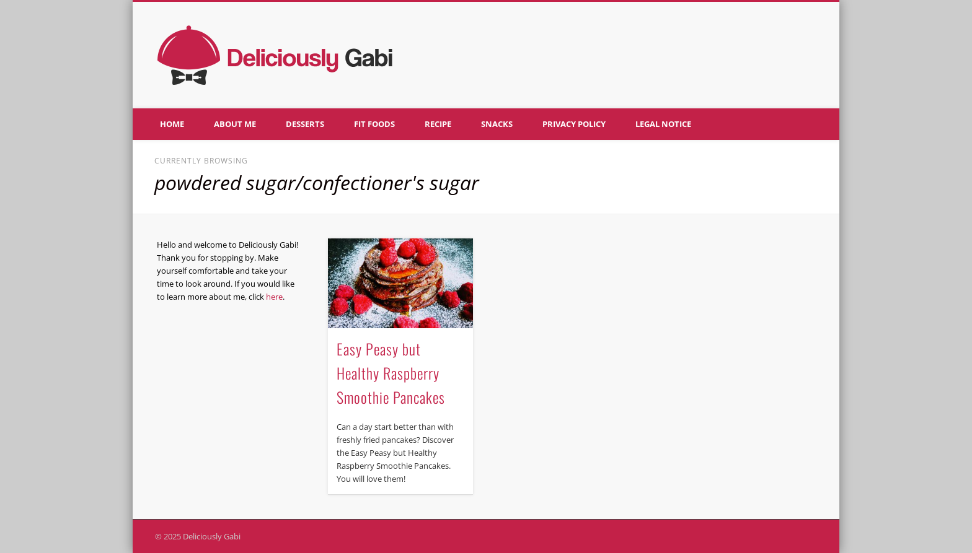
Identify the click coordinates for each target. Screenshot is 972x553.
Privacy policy (574, 123)
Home (172, 123)
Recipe (438, 123)
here (274, 296)
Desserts (305, 123)
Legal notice (663, 123)
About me (235, 123)
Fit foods (374, 123)
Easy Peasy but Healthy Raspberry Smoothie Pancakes (391, 372)
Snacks (497, 123)
